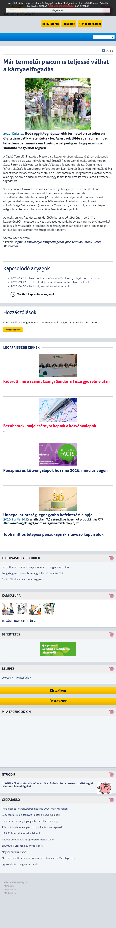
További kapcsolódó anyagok (36, 294)
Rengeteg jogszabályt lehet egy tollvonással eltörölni (32, 573)
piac (68, 242)
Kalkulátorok (50, 23)
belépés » (7, 677)
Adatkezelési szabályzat (15, 882)
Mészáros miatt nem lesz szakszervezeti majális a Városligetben (38, 858)
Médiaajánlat (10, 893)
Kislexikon (58, 691)
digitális (20, 242)
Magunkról (9, 886)
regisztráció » (23, 677)
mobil (88, 242)
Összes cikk (58, 701)
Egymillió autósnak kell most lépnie (22, 845)
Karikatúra (11, 596)
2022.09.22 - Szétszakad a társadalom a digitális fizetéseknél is (51, 282)
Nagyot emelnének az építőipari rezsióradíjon (28, 839)
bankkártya (34, 242)
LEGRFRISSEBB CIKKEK (21, 348)
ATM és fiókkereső (90, 23)
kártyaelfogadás (53, 242)
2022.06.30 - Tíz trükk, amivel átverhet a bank (40, 286)
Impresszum (10, 889)
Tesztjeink (68, 23)
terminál (77, 242)
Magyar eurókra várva (14, 852)
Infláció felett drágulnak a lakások (21, 833)
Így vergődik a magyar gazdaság (20, 864)
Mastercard (10, 246)
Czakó (97, 242)
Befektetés (11, 634)
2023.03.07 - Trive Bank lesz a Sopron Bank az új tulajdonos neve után (56, 278)
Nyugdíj (8, 774)
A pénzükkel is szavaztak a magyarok (23, 579)
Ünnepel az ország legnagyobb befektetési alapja (30, 821)
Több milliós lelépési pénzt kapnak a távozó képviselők (33, 827)
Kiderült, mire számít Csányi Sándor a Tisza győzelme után (35, 567)
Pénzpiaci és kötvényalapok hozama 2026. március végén (35, 808)
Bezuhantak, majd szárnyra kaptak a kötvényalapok (31, 814)
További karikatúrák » (19, 621)
